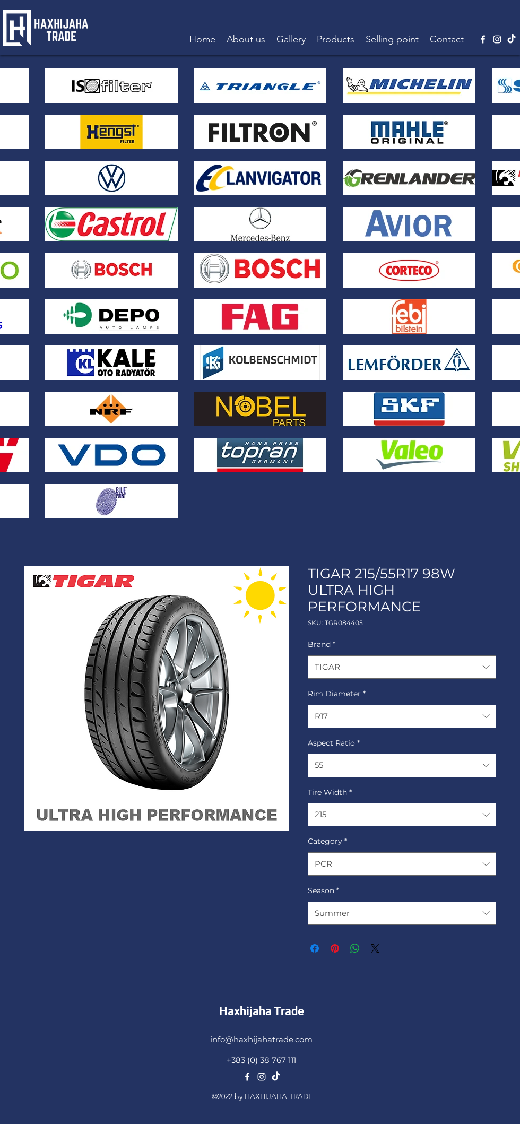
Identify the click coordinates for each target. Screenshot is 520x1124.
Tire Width (330, 792)
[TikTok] (511, 39)
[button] (335, 39)
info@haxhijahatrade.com (261, 1039)
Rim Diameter (337, 693)
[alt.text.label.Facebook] (483, 39)
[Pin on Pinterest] (334, 948)
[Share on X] (375, 948)
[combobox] (402, 667)
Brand (321, 644)
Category (327, 841)
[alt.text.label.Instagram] (497, 39)
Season (323, 890)
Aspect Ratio (334, 743)
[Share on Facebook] (314, 948)
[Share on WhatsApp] (355, 948)
